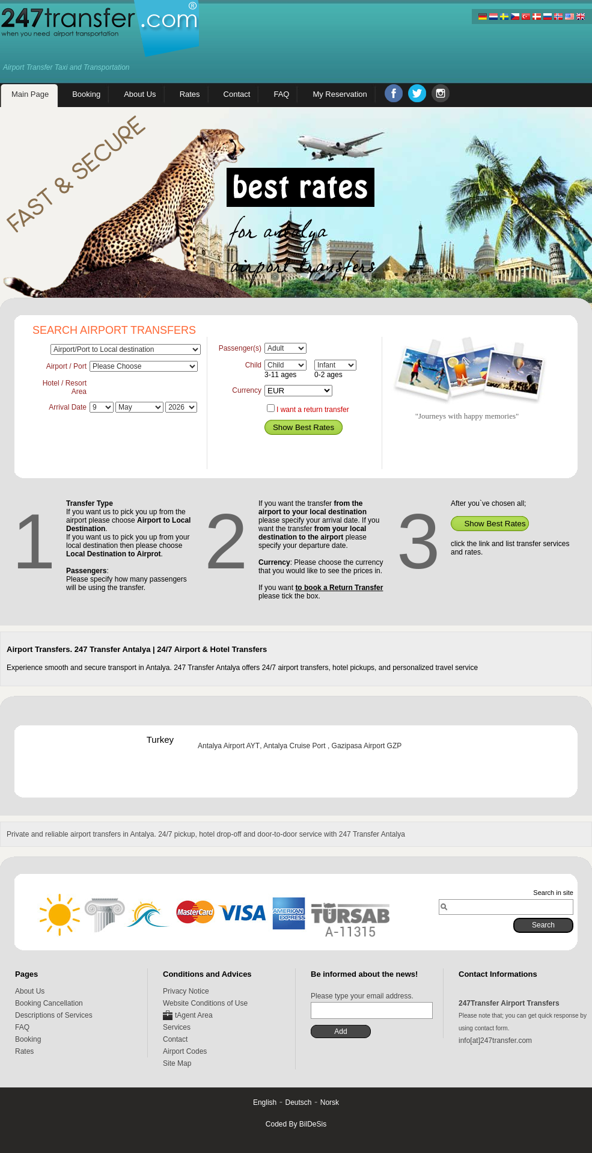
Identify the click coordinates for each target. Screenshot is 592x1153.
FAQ (22, 1027)
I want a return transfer (312, 409)
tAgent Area (194, 1015)
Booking (28, 1039)
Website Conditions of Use (205, 1003)
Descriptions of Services (54, 1015)
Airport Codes (185, 1051)
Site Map (177, 1063)
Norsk (329, 1102)
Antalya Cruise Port (295, 746)
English (264, 1102)
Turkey (160, 739)
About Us (29, 991)
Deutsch (298, 1102)
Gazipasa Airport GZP (367, 746)
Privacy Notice (186, 991)
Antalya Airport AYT (229, 746)
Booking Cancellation (49, 1003)
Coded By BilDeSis (296, 1124)
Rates (24, 1051)
